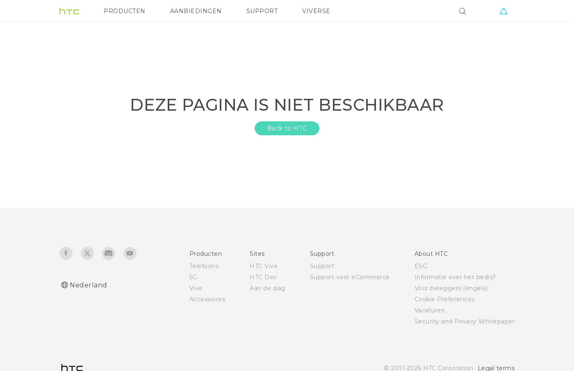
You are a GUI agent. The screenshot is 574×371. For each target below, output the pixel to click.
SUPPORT (262, 11)
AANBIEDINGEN (196, 11)
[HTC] (69, 11)
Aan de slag (267, 288)
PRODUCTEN (125, 11)
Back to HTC (287, 128)
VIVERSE (316, 11)
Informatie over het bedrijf (455, 277)
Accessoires (207, 299)
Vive (196, 288)
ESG (421, 266)
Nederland (88, 285)
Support (322, 266)
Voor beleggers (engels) (451, 288)
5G (193, 277)
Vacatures (430, 310)
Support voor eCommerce (350, 277)
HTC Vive (264, 266)
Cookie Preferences (445, 299)
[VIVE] (503, 11)
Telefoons (204, 266)
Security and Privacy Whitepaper (465, 321)
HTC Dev (263, 277)
